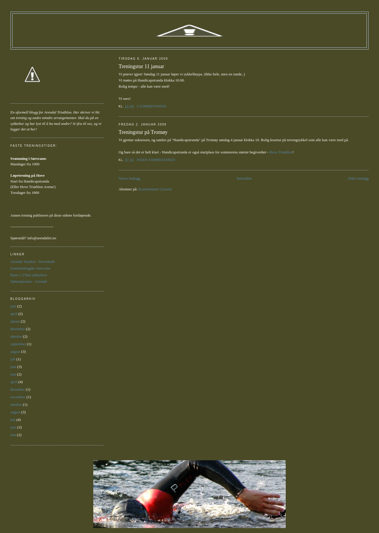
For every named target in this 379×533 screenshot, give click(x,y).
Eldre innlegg (358, 178)
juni (13, 306)
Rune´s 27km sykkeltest (28, 275)
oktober (16, 336)
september (18, 344)
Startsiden (244, 178)
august (15, 351)
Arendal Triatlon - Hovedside (32, 261)
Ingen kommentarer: (157, 160)
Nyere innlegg (129, 178)
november (18, 397)
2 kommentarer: (152, 106)
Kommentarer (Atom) (155, 189)
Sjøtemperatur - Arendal (28, 281)
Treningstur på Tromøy (143, 132)
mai (13, 374)
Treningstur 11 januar (141, 66)
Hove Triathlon (280, 152)
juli (12, 359)
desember (17, 329)
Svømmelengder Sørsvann (30, 268)
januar (15, 321)
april (13, 313)
